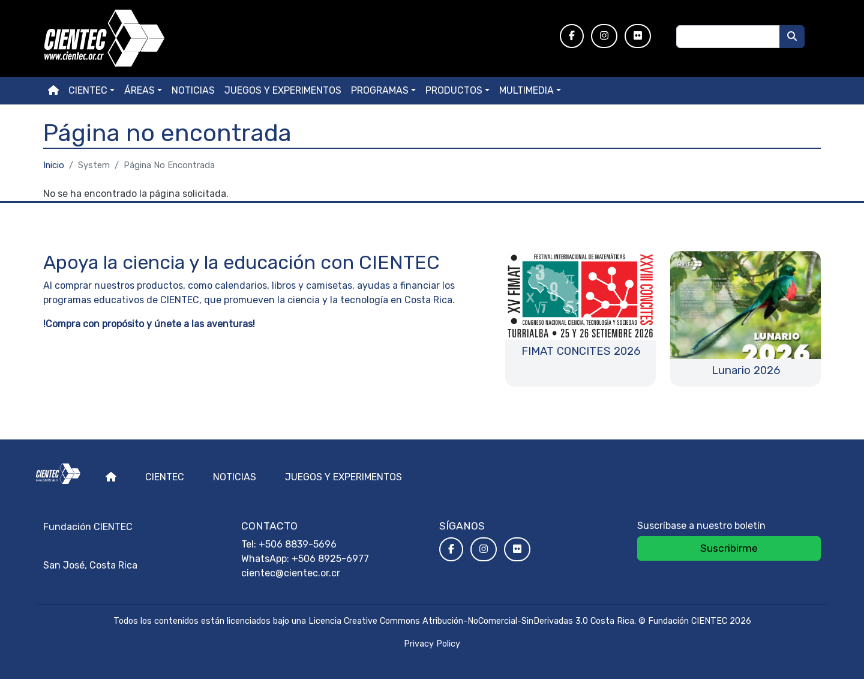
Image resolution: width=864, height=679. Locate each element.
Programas (380, 90)
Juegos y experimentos (282, 90)
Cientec (164, 477)
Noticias (193, 90)
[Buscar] (792, 36)
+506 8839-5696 (298, 544)
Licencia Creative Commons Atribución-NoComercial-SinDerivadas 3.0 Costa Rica (471, 621)
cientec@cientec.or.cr (290, 573)
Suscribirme (729, 548)
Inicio (53, 165)
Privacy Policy (432, 644)
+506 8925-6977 (330, 558)
